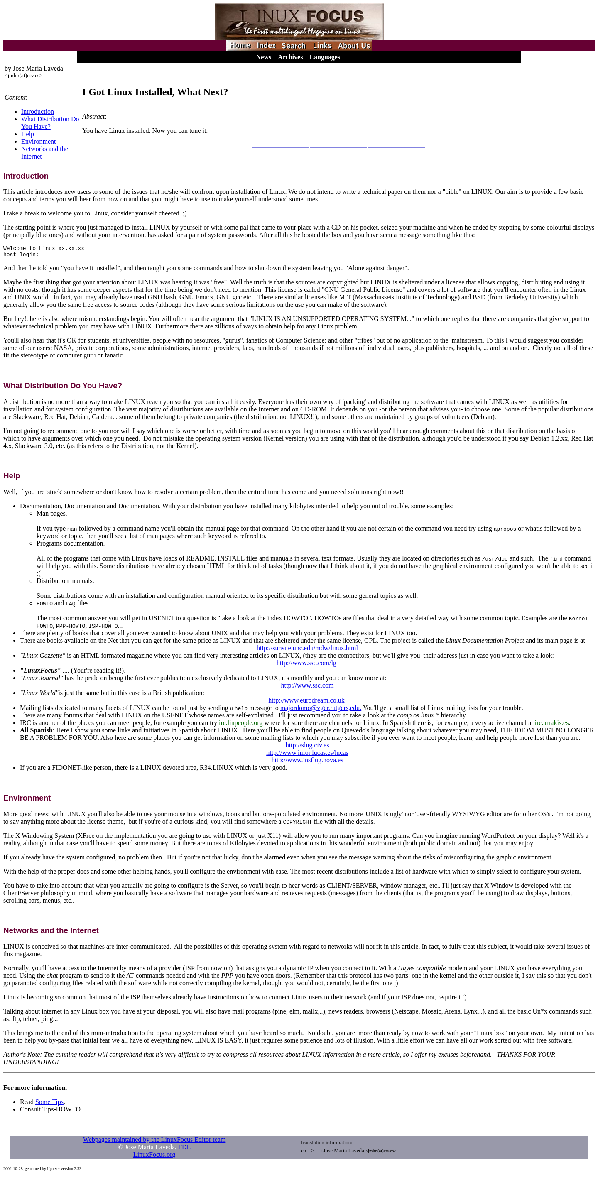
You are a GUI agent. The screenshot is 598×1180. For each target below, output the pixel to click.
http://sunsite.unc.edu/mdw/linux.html (307, 650)
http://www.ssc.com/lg (306, 665)
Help (27, 133)
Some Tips (49, 1104)
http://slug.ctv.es (307, 747)
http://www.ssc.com (307, 687)
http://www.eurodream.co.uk (306, 702)
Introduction (37, 111)
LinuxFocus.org (154, 1156)
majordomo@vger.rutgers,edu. (321, 710)
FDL (184, 1149)
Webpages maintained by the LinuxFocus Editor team (154, 1142)
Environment (38, 141)
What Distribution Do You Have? (50, 122)
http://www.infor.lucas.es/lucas (307, 755)
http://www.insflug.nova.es (307, 762)
